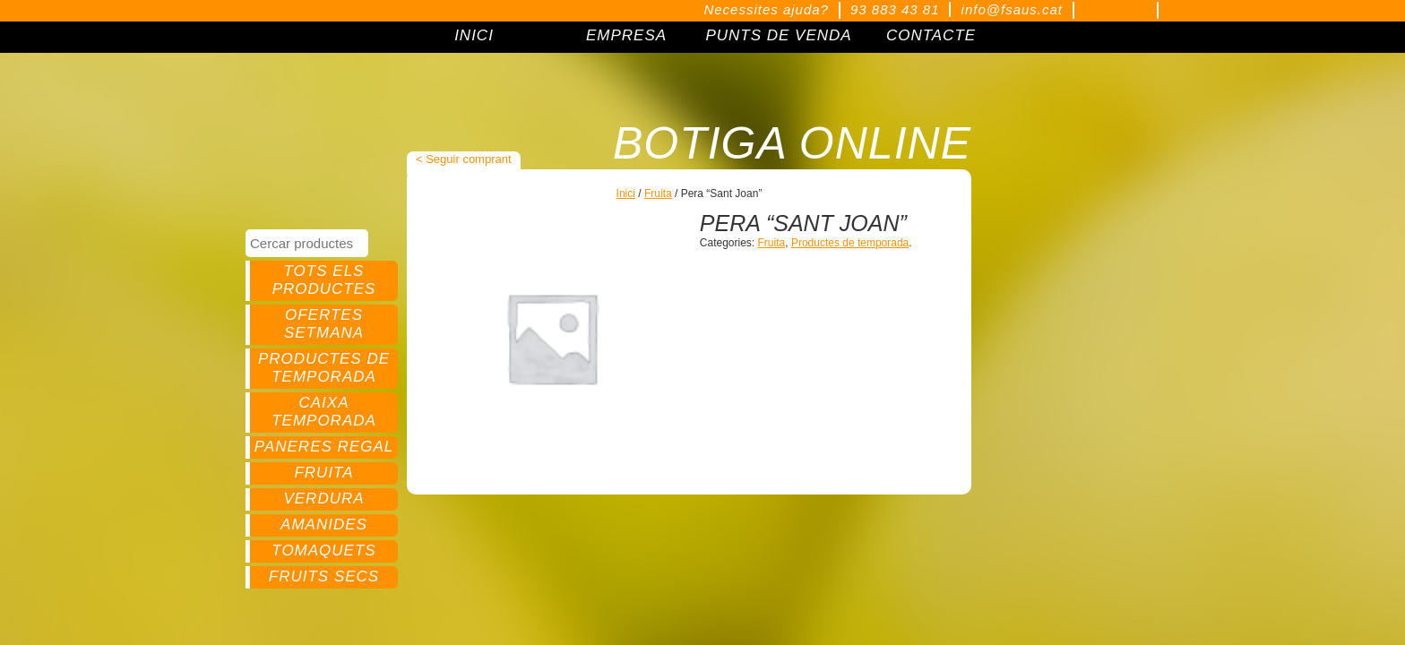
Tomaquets (323, 550)
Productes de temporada (324, 367)
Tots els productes (324, 279)
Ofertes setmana (324, 323)
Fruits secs (324, 576)
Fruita (323, 472)
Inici (625, 193)
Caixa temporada (324, 411)
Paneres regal (323, 446)
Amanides (323, 524)
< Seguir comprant (464, 159)
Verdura (323, 498)
